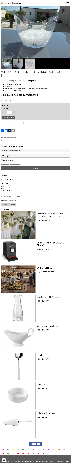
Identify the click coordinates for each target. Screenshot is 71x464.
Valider (35, 168)
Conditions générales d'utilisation (24, 461)
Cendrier (41, 384)
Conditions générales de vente (45, 461)
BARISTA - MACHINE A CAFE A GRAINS (51, 244)
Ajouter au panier (8, 117)
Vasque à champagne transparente (12, 123)
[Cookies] (4, 460)
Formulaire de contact (8, 204)
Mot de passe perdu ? (15, 164)
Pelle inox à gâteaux (46, 413)
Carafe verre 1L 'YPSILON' (49, 297)
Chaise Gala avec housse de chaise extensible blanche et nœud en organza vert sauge (52, 215)
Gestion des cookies (63, 461)
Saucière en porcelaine (47, 326)
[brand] (11, 3)
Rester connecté (8, 160)
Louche (40, 355)
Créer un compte (5, 164)
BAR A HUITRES (44, 268)
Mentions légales (7, 461)
